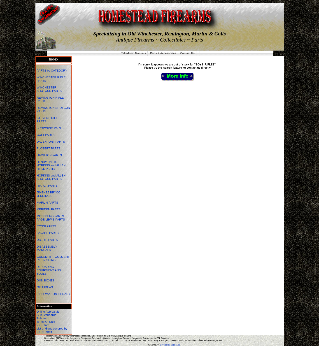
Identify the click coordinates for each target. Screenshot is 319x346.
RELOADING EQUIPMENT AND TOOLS (49, 270)
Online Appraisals (48, 311)
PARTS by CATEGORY (52, 70)
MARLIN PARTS (48, 202)
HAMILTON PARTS (49, 155)
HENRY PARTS (47, 162)
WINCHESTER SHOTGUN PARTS (50, 89)
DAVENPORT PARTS (51, 141)
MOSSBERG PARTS (50, 216)
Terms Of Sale (46, 321)
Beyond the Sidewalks (170, 345)
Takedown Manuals (133, 53)
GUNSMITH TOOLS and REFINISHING (53, 258)
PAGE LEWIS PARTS (51, 219)
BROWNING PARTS (50, 128)
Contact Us (187, 53)
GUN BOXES (46, 280)
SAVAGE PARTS (48, 233)
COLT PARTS (46, 135)
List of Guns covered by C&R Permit (52, 330)
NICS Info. (43, 325)
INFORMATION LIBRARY (53, 294)
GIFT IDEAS (45, 287)
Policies (42, 318)
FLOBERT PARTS (49, 148)
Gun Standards (46, 315)
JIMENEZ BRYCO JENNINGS (49, 194)
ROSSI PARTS (46, 226)
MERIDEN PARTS (49, 209)
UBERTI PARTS (48, 240)
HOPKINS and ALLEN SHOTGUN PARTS (51, 177)
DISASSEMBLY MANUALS (47, 248)
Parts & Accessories (163, 53)
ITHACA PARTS (47, 185)
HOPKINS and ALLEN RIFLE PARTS (51, 167)
